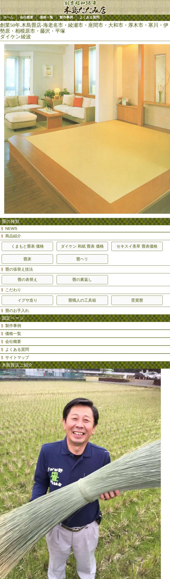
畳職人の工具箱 (82, 300)
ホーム (8, 17)
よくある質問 (17, 349)
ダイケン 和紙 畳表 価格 (82, 246)
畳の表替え (27, 279)
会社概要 (13, 341)
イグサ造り (27, 300)
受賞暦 (137, 300)
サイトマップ (17, 357)
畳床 (27, 259)
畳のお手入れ (17, 310)
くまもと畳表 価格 (27, 246)
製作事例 (13, 325)
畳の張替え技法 (19, 269)
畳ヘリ (82, 259)
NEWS (11, 228)
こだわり (13, 290)
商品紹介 (13, 236)
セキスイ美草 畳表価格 (137, 246)
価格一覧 (13, 333)
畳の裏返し (82, 279)
